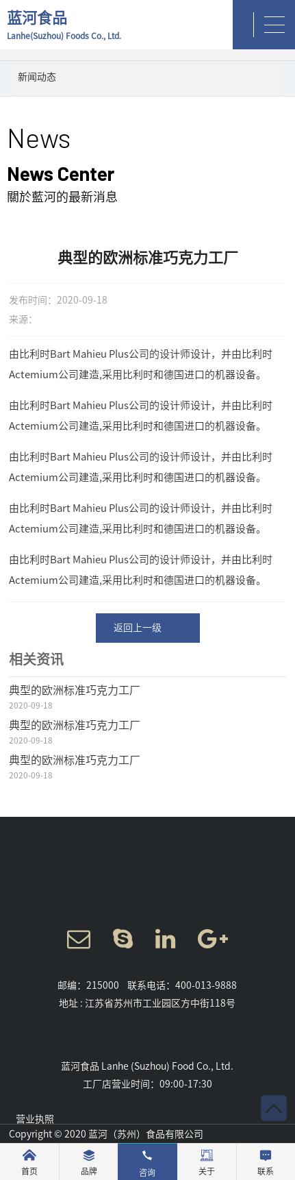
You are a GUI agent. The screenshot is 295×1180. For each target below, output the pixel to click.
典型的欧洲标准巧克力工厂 (74, 690)
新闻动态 (37, 77)
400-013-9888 (206, 985)
